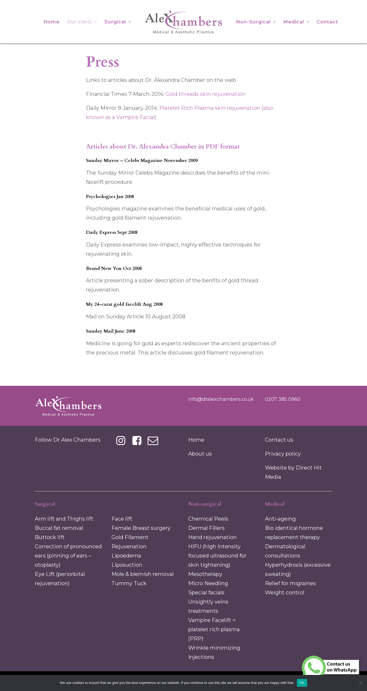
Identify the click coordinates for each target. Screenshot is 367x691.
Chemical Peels (208, 519)
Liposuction (127, 565)
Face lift (122, 519)
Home (52, 22)
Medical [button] (296, 22)
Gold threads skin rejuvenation (205, 94)
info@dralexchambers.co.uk (221, 399)
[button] (121, 443)
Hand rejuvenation (212, 537)
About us (200, 454)
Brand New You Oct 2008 (114, 268)
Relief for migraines (290, 583)
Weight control (284, 592)
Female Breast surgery (141, 528)
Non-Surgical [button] (256, 22)
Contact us (279, 440)
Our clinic (82, 22)
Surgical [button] (117, 22)
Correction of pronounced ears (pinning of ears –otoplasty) (68, 555)
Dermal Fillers (206, 528)
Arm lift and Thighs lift (64, 519)
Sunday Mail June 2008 (111, 331)
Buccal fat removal (59, 528)
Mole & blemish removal (143, 574)
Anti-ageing (280, 519)
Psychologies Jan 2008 (110, 196)
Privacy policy (283, 454)
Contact (327, 22)
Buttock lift (50, 537)
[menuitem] (52, 22)
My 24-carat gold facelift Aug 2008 (124, 304)
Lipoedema (126, 555)
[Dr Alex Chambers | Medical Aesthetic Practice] (183, 21)
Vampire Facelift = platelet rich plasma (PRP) (214, 629)
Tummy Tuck (129, 583)
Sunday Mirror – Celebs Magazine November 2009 (142, 160)
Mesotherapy (205, 574)
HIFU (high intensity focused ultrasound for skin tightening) (217, 555)
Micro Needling (208, 583)
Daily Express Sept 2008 (112, 232)
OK (302, 683)
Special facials (206, 592)
